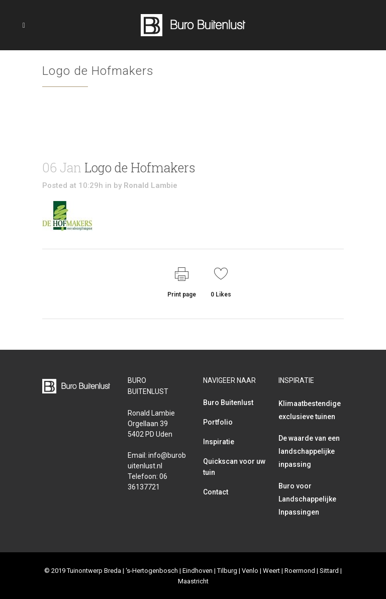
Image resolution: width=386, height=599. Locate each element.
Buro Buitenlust (228, 402)
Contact (215, 492)
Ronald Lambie (150, 185)
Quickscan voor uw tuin (234, 466)
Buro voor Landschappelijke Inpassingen (307, 499)
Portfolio (218, 422)
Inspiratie (218, 442)
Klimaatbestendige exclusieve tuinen (309, 410)
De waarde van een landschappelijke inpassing (309, 451)
